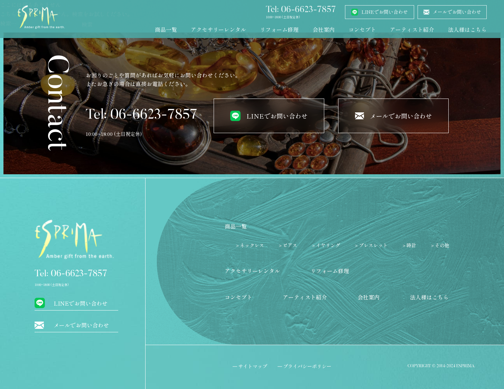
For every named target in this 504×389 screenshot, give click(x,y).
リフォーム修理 (279, 29)
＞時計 (409, 245)
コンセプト (362, 29)
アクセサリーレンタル (218, 29)
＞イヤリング (325, 245)
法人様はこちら (467, 29)
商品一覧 (166, 29)
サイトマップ (252, 366)
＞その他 (439, 245)
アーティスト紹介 (412, 29)
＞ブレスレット (371, 245)
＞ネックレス (249, 245)
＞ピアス (287, 245)
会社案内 (323, 29)
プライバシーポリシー (307, 366)
